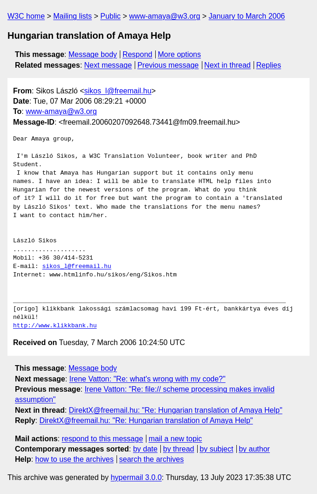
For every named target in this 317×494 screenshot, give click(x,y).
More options (179, 54)
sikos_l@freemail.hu (118, 91)
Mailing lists (72, 16)
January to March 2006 (247, 16)
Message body (93, 54)
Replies (268, 65)
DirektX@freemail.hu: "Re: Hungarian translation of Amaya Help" (176, 410)
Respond (137, 54)
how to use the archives (74, 459)
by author (254, 449)
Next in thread (227, 65)
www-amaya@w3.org (164, 16)
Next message (108, 65)
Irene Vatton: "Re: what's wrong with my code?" (147, 379)
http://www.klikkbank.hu (54, 326)
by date (145, 449)
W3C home (26, 16)
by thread (178, 449)
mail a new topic (175, 439)
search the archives (151, 459)
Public (110, 16)
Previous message (168, 65)
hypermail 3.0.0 (135, 477)
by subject (216, 449)
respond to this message (102, 439)
